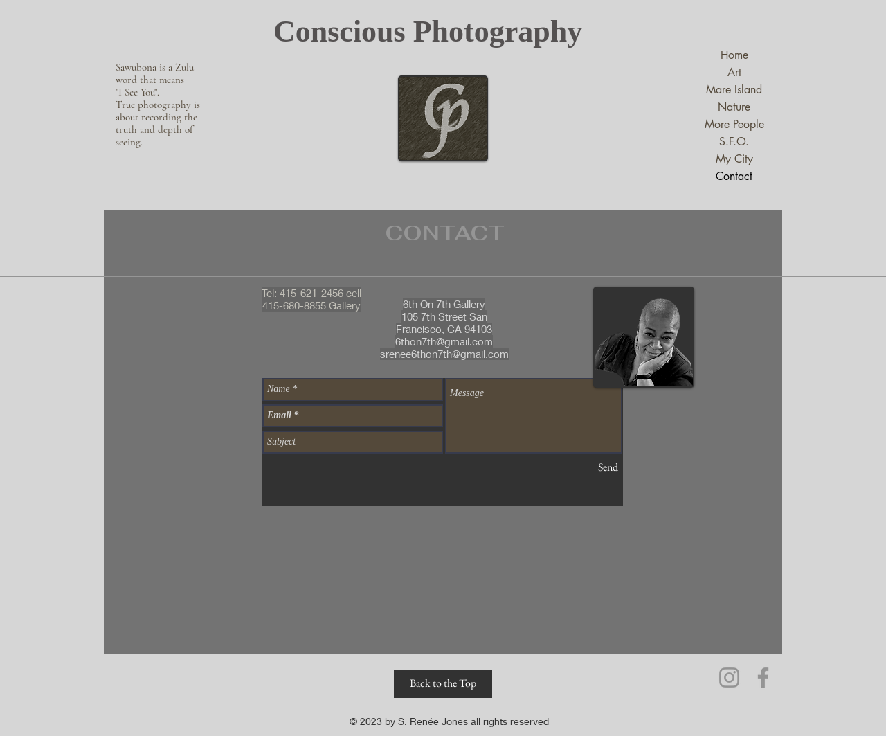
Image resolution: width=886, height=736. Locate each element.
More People (734, 124)
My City (734, 159)
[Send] (608, 467)
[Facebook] (763, 677)
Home (734, 55)
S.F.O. (734, 141)
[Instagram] (729, 677)
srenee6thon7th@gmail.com (444, 354)
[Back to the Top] (443, 684)
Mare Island (734, 89)
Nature (734, 107)
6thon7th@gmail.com (444, 341)
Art (734, 72)
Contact (734, 176)
